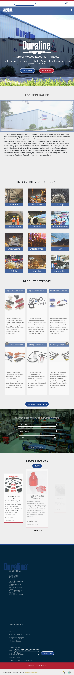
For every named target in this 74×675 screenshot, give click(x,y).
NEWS (37, 466)
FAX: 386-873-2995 (16, 580)
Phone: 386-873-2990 (17, 576)
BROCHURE (46, 70)
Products (12, 596)
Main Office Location (16, 567)
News (11, 603)
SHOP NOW (27, 70)
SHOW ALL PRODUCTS (37, 404)
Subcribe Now (37, 449)
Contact (11, 609)
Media (11, 606)
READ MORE (37, 531)
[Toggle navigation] (71, 10)
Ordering (12, 600)
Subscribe (43, 652)
